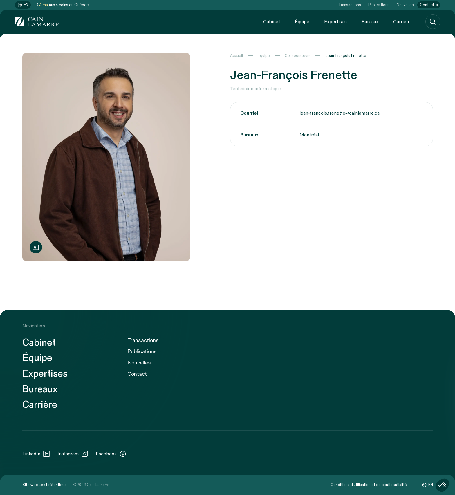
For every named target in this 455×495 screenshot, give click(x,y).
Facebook (111, 454)
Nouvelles (405, 5)
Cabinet (271, 22)
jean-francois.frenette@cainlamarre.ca (339, 113)
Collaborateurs (297, 55)
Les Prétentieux (52, 484)
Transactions (349, 5)
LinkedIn (36, 454)
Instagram (73, 454)
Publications (378, 5)
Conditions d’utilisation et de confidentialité (369, 484)
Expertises (335, 22)
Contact (427, 5)
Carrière (402, 22)
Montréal (309, 135)
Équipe (302, 22)
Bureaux (370, 22)
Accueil (236, 55)
